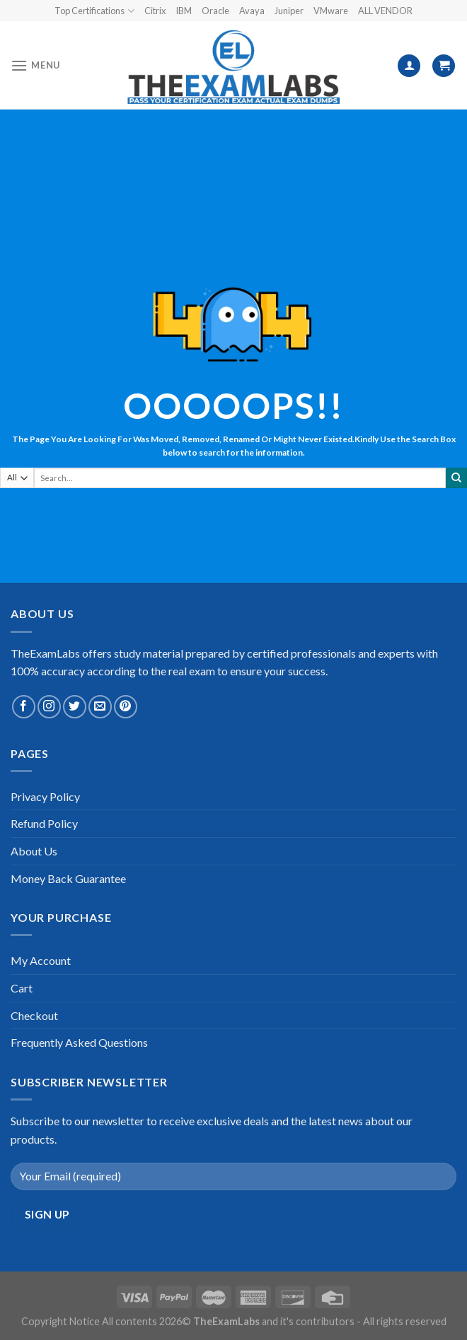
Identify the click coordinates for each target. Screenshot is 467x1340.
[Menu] (35, 65)
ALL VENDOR (385, 10)
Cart (22, 988)
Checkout (34, 1015)
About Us (34, 851)
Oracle (215, 10)
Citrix (155, 10)
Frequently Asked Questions (79, 1042)
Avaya (252, 10)
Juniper (289, 10)
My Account (41, 960)
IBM (183, 10)
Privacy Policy (45, 796)
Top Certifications (94, 11)
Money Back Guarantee (68, 878)
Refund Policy (44, 823)
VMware (330, 10)
